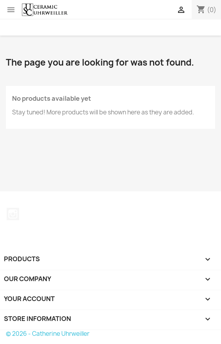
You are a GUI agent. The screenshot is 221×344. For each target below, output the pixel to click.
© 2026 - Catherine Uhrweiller (47, 334)
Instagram (13, 214)
